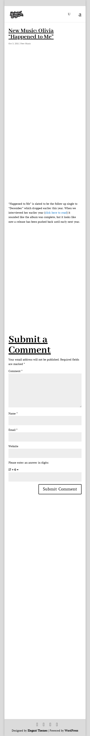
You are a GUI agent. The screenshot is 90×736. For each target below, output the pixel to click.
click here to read (56, 212)
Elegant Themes (37, 730)
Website (13, 446)
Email (12, 430)
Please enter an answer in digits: (28, 462)
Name (13, 413)
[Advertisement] (45, 269)
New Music (25, 43)
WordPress (71, 730)
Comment (15, 371)
